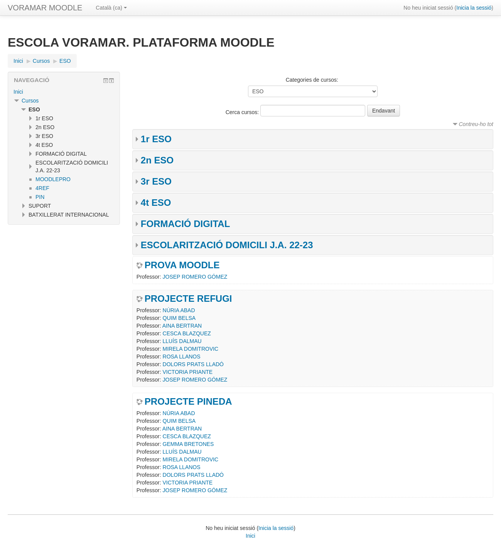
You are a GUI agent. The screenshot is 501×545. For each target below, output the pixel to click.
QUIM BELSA (179, 318)
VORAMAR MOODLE (45, 7)
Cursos (30, 101)
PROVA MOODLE (182, 265)
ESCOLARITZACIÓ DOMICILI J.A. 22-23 (227, 245)
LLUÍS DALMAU (182, 341)
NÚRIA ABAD (179, 310)
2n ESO (157, 160)
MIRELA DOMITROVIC (191, 349)
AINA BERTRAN (182, 326)
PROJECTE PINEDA (188, 401)
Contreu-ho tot (476, 124)
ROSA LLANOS (182, 356)
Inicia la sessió (473, 8)
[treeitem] (63, 92)
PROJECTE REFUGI (188, 298)
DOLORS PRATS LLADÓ (193, 364)
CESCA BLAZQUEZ (187, 333)
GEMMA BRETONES (188, 444)
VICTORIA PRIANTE (188, 372)
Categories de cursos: (312, 80)
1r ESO (156, 139)
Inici (18, 92)
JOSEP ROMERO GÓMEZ (195, 277)
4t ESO (156, 202)
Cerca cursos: (243, 112)
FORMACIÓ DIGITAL (185, 224)
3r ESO (156, 181)
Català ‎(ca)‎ (111, 8)
